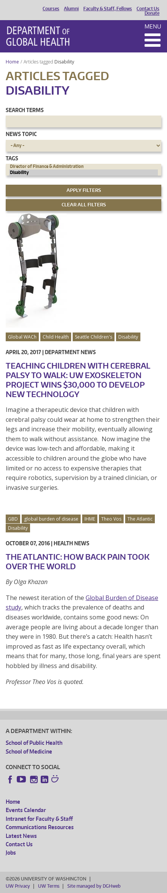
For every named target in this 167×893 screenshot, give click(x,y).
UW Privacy (18, 886)
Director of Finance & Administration (83, 166)
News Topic (21, 134)
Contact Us (148, 8)
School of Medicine (29, 751)
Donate (152, 13)
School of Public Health (34, 742)
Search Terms (25, 110)
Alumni (71, 8)
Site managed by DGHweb (94, 886)
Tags (12, 158)
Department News (70, 352)
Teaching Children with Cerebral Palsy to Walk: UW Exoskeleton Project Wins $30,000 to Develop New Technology (78, 380)
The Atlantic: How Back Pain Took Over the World (78, 561)
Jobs (11, 852)
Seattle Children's (93, 337)
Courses (51, 8)
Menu (153, 26)
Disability (64, 62)
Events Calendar (26, 810)
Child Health (56, 337)
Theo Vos (111, 519)
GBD (13, 519)
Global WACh (22, 337)
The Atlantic (140, 519)
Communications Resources (40, 827)
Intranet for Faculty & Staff (39, 818)
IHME (89, 519)
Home (12, 62)
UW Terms (48, 886)
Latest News (21, 836)
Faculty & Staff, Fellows (107, 8)
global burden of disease (51, 519)
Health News (71, 543)
